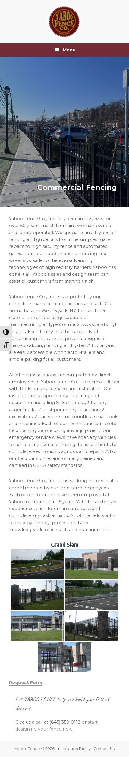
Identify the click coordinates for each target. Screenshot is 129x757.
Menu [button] (69, 50)
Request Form (25, 682)
